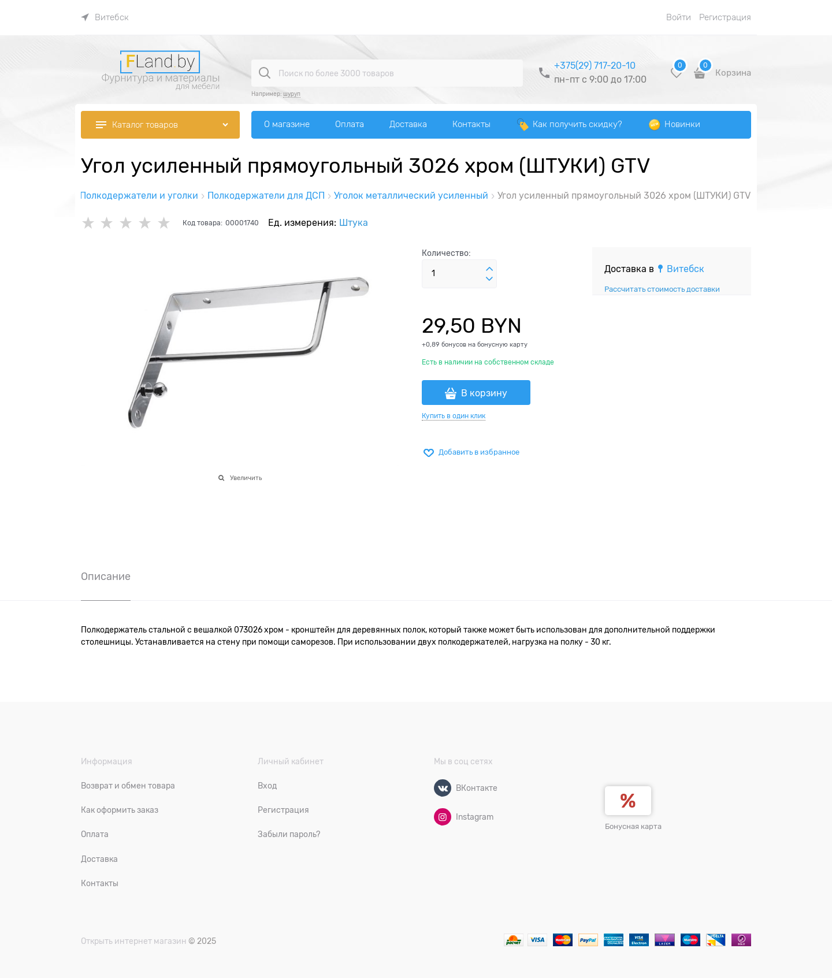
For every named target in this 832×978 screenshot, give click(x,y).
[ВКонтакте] (442, 788)
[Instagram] (442, 816)
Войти (678, 17)
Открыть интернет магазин (134, 941)
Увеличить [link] (246, 477)
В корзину (484, 393)
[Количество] (459, 273)
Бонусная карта (633, 826)
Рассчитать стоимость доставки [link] (662, 289)
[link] (105, 17)
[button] (489, 269)
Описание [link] (106, 576)
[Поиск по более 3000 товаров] (264, 73)
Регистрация (725, 17)
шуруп (291, 94)
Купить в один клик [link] (453, 416)
